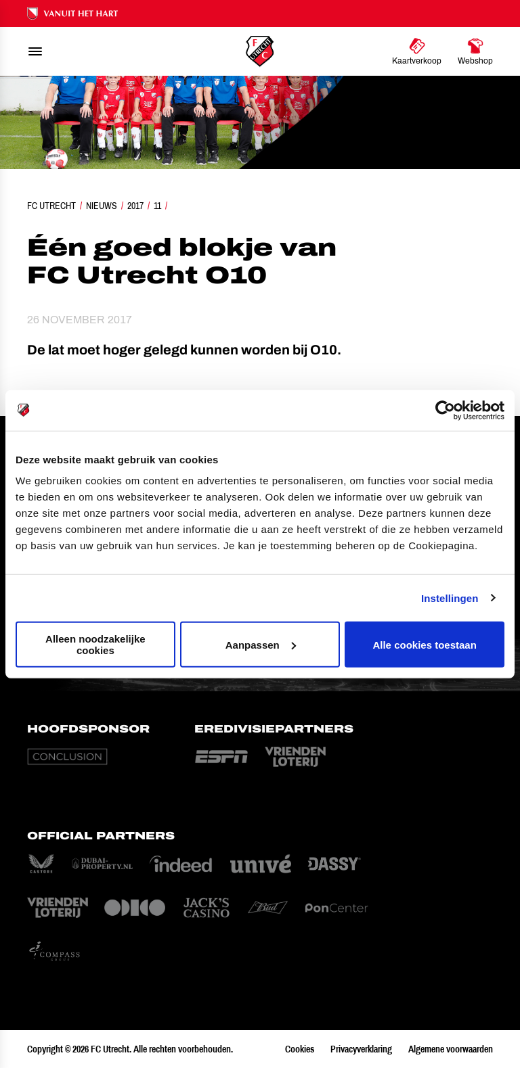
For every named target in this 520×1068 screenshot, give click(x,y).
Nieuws (101, 206)
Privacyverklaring (361, 1049)
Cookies (299, 1049)
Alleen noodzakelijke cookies (95, 644)
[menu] (35, 51)
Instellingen (450, 597)
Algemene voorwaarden (450, 1049)
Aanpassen (260, 644)
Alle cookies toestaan (424, 644)
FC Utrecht (51, 206)
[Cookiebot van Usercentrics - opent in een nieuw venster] (445, 410)
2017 (135, 206)
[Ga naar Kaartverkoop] (416, 51)
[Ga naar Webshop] (475, 51)
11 (157, 206)
